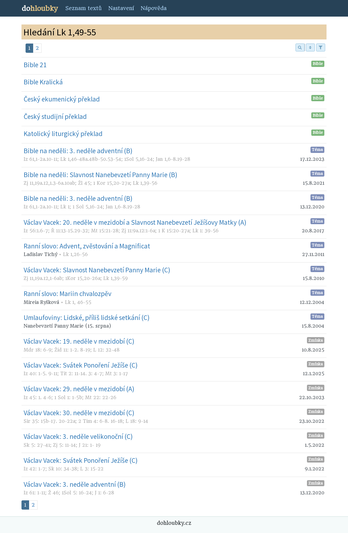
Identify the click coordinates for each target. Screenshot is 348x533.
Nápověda (154, 8)
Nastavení (121, 8)
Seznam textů (83, 8)
